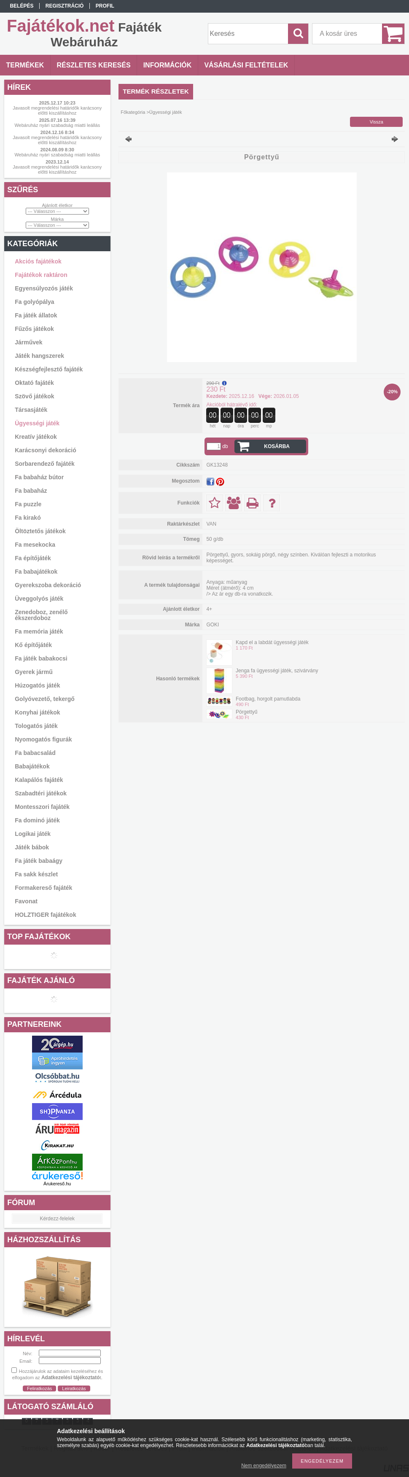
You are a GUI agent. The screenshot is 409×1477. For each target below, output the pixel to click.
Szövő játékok (34, 396)
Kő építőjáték (33, 645)
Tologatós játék (36, 725)
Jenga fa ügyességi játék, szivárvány (277, 671)
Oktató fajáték (34, 382)
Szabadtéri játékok (41, 793)
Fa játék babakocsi (41, 658)
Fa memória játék (39, 631)
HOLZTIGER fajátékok (45, 914)
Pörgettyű (246, 712)
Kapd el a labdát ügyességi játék (272, 642)
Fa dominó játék (37, 820)
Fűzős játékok (34, 328)
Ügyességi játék (37, 423)
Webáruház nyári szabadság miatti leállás (57, 125)
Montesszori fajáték (42, 806)
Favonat (26, 901)
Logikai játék (33, 833)
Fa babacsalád (35, 752)
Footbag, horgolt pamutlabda (268, 699)
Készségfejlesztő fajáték (49, 369)
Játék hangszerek (39, 355)
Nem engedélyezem (263, 1466)
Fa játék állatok (36, 315)
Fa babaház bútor (39, 477)
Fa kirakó (27, 517)
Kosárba (277, 446)
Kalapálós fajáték (39, 779)
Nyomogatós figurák (43, 739)
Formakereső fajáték (43, 887)
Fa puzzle (28, 504)
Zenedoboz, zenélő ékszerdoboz (41, 615)
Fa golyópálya (34, 301)
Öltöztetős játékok (40, 531)
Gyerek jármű (34, 672)
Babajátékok (32, 766)
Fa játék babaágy (38, 860)
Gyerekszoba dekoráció (48, 585)
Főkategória (133, 112)
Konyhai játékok (37, 712)
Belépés (21, 6)
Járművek (28, 342)
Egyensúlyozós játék (44, 288)
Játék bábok (32, 847)
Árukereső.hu (57, 1183)
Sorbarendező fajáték (45, 463)
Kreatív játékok (36, 436)
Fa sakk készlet (36, 874)
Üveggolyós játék (39, 598)
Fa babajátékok (36, 571)
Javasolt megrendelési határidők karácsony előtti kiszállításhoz (57, 110)
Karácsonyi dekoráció (45, 450)
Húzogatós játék (37, 685)
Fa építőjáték (33, 558)
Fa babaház (31, 490)
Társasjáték (31, 409)
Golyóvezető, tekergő (45, 699)
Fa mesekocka (35, 544)
